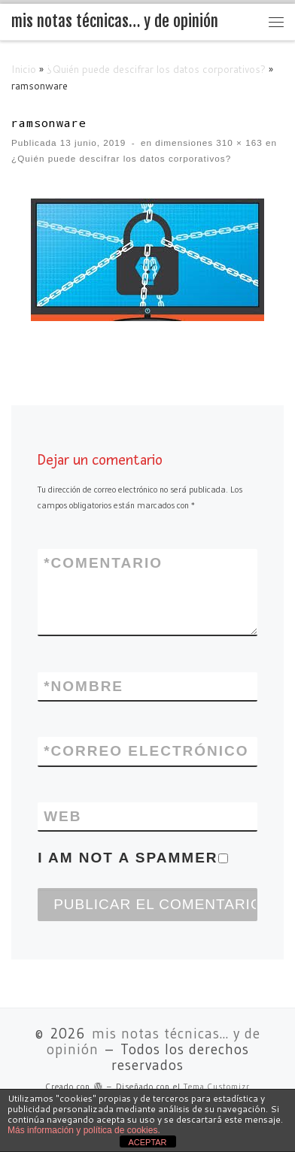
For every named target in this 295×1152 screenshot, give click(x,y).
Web (62, 816)
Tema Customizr (217, 1086)
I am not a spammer (132, 858)
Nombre (83, 686)
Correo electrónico (146, 751)
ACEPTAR (147, 1142)
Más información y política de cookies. (84, 1130)
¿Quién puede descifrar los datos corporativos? (156, 69)
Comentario (103, 563)
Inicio (23, 69)
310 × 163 (238, 142)
